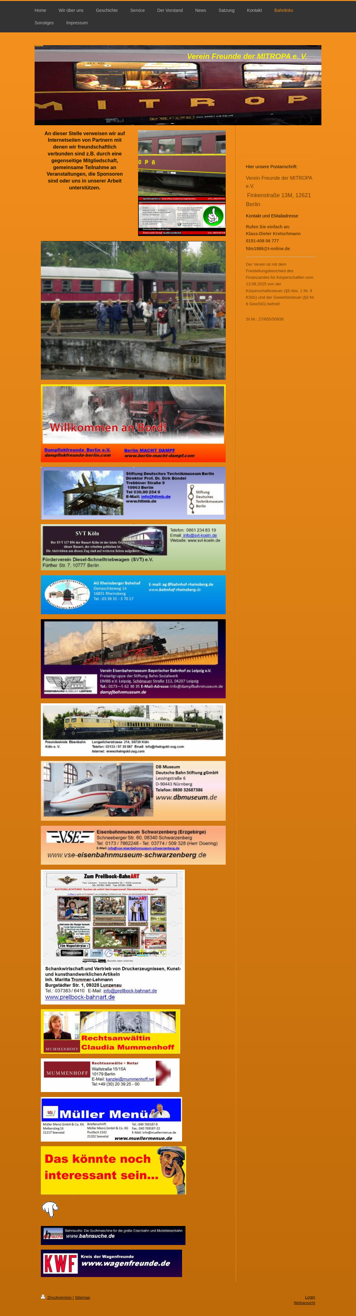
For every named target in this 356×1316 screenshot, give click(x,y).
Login (310, 1297)
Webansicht (304, 1302)
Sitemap (82, 1297)
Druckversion (57, 1297)
